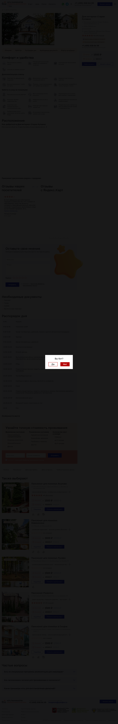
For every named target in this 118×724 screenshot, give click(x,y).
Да (53, 364)
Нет (65, 364)
